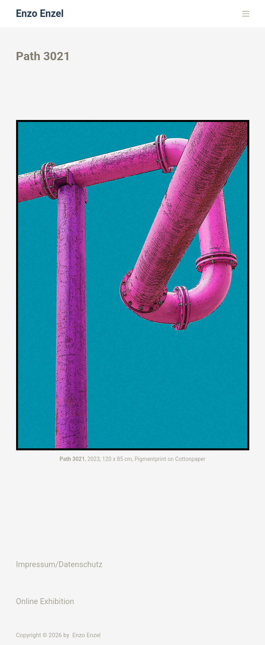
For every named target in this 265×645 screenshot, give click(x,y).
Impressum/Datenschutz (59, 564)
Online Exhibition (45, 601)
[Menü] (245, 13)
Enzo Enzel (40, 13)
